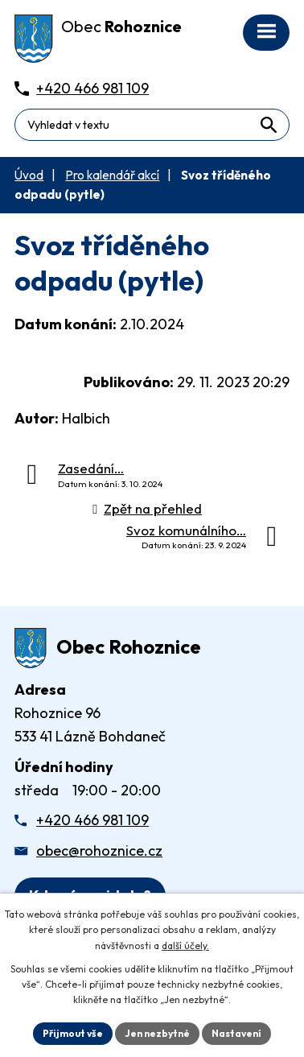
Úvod (28, 175)
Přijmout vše (73, 1033)
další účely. (185, 945)
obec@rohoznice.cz (99, 850)
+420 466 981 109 (92, 820)
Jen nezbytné (157, 1033)
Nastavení (236, 1033)
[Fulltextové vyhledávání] (152, 125)
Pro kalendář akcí (112, 175)
